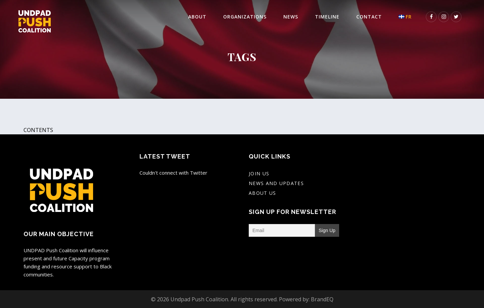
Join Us (259, 173)
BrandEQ (322, 299)
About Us (262, 193)
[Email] (282, 230)
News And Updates (276, 183)
